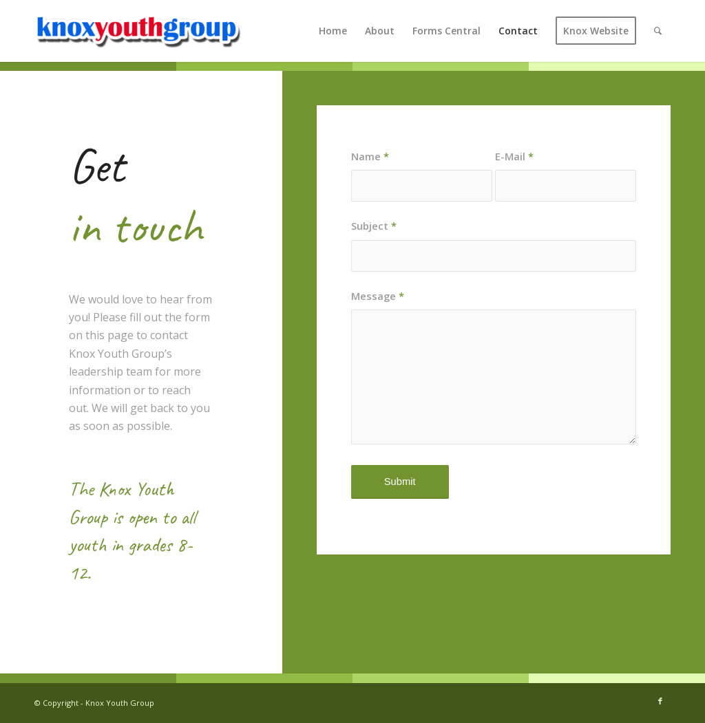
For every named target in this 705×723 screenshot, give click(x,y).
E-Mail (514, 156)
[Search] (658, 31)
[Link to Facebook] (660, 701)
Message (377, 296)
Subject (374, 226)
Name (370, 156)
